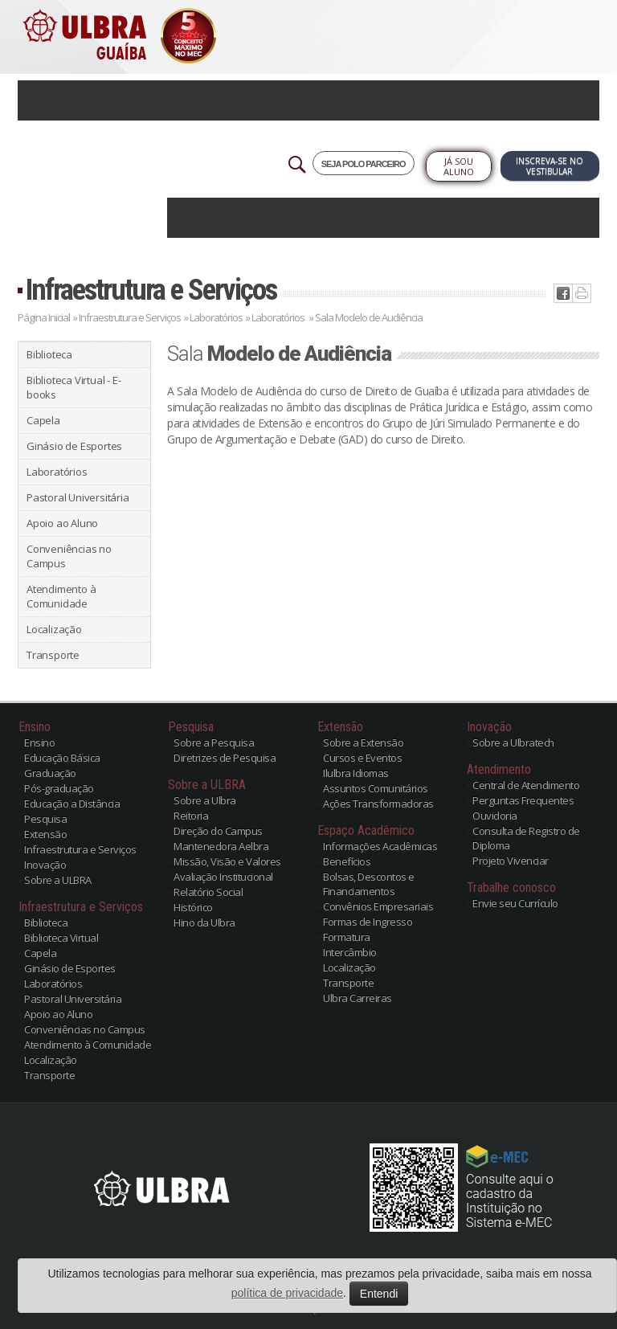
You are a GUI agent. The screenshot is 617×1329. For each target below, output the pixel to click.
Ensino (39, 742)
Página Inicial (44, 317)
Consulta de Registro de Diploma (526, 838)
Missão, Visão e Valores (227, 861)
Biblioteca (49, 354)
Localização (54, 629)
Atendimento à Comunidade (61, 596)
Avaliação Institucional (223, 876)
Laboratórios (217, 317)
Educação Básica (62, 757)
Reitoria (191, 815)
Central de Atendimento (525, 785)
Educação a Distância (72, 803)
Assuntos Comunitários (375, 788)
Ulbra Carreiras (357, 998)
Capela (43, 420)
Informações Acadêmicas (380, 846)
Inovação (45, 864)
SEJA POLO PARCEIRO (363, 164)
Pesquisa (45, 819)
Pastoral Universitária (78, 497)
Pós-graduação (59, 788)
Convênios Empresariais (378, 906)
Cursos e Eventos (362, 757)
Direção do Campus (218, 831)
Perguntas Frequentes (523, 800)
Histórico (193, 907)
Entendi (379, 1293)
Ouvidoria (494, 815)
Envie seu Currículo (515, 903)
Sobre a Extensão (363, 742)
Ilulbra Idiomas (356, 773)
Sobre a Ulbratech (513, 742)
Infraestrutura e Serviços (151, 289)
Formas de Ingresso (367, 921)
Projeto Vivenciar (510, 860)
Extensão (45, 834)
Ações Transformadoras (378, 803)
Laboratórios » (282, 317)
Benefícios (346, 861)
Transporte (53, 655)
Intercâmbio (350, 952)
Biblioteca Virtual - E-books (74, 387)
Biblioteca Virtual (61, 937)
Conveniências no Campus (69, 556)
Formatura (346, 937)
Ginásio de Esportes (74, 446)
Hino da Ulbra (204, 922)
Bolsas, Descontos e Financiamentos (369, 883)
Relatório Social (208, 892)
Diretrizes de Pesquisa (225, 757)
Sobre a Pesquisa (214, 742)
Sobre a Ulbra (205, 800)
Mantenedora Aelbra (221, 846)
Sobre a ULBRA (58, 880)
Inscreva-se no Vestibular (549, 166)
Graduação (50, 773)
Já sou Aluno (458, 166)
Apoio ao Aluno (62, 523)
